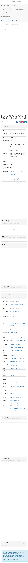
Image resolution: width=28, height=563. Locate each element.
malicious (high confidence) (16, 347)
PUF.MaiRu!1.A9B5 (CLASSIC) (17, 386)
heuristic (12, 355)
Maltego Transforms (19, 9)
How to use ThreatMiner (6, 9)
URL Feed (9, 13)
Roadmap (17, 13)
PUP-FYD (12, 375)
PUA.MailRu (13, 353)
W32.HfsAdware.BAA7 (15, 314)
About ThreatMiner (11, 5)
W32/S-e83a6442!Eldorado (16, 335)
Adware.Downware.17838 (16, 337)
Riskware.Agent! (14, 405)
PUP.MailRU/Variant (14, 389)
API (2, 13)
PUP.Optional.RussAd (15, 370)
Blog (23, 13)
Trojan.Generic (13, 316)
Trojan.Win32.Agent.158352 (16, 403)
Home (3, 5)
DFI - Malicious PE (14, 393)
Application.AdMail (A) (15, 344)
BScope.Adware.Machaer (16, 400)
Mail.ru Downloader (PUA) (16, 397)
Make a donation (5, 16)
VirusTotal (13, 171)
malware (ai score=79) (15, 368)
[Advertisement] (14, 46)
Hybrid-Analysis (20, 171)
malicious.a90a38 (14, 332)
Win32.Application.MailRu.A (16, 350)
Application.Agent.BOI (15, 301)
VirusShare (13, 174)
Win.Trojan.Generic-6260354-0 (17, 321)
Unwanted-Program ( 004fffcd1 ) (17, 358)
